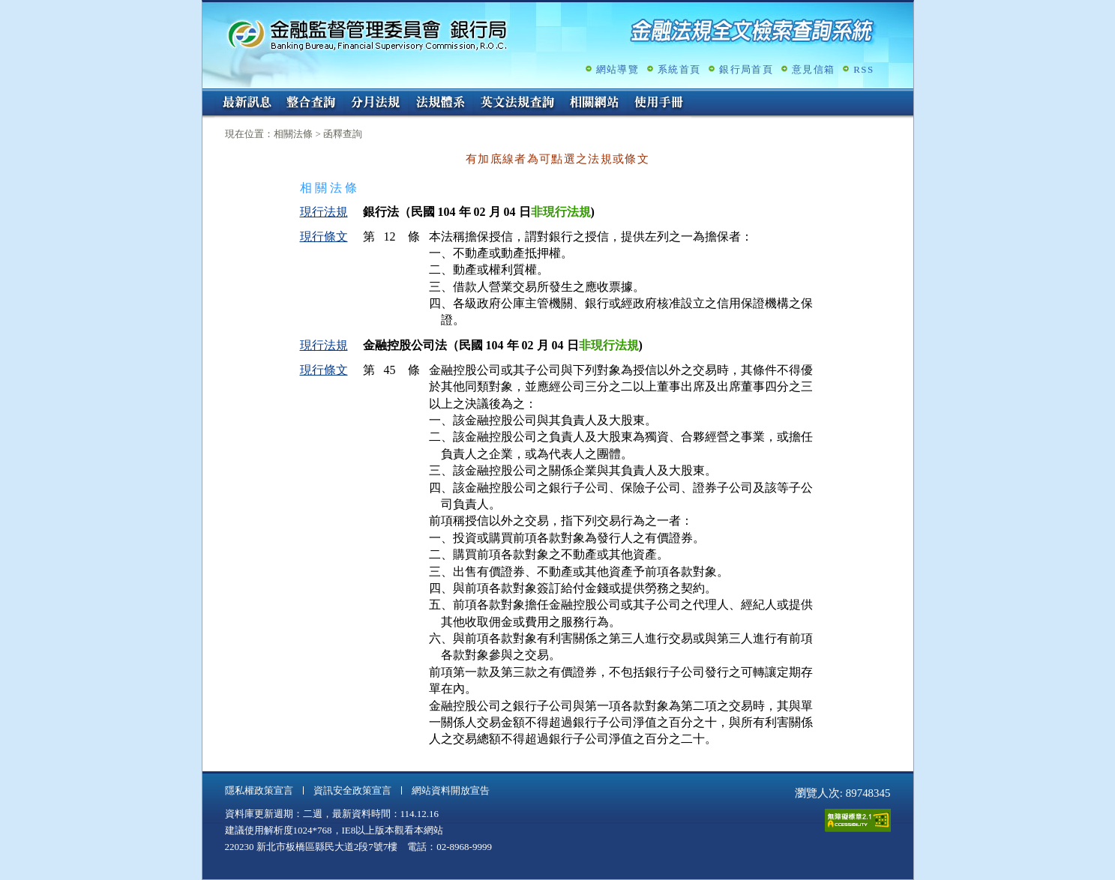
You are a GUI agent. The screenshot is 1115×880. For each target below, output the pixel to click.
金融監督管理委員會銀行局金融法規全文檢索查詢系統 (367, 34)
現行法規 (324, 211)
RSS (863, 69)
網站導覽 (617, 69)
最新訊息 (246, 103)
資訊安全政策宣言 (352, 790)
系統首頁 (679, 69)
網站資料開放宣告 (451, 790)
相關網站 (594, 103)
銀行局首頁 (746, 69)
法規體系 (440, 103)
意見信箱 (813, 69)
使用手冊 (659, 103)
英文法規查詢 (517, 103)
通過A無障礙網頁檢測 (858, 820)
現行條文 (324, 236)
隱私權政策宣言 (259, 790)
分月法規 (375, 103)
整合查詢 (311, 103)
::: (207, 94)
